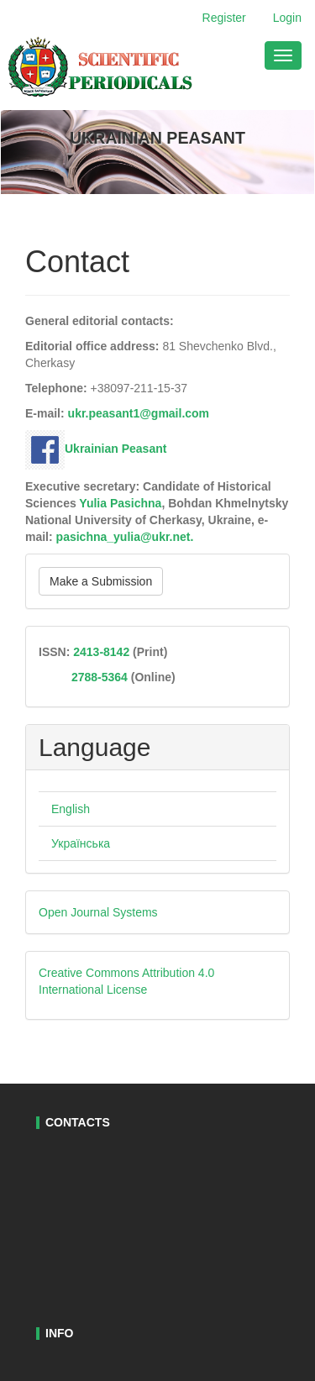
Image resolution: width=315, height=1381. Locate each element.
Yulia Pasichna (120, 503)
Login (287, 17)
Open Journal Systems (98, 912)
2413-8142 (101, 652)
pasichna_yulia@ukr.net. (125, 536)
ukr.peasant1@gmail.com (139, 413)
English (70, 809)
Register (224, 17)
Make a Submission (101, 581)
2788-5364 (98, 677)
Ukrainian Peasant (95, 448)
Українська (80, 843)
